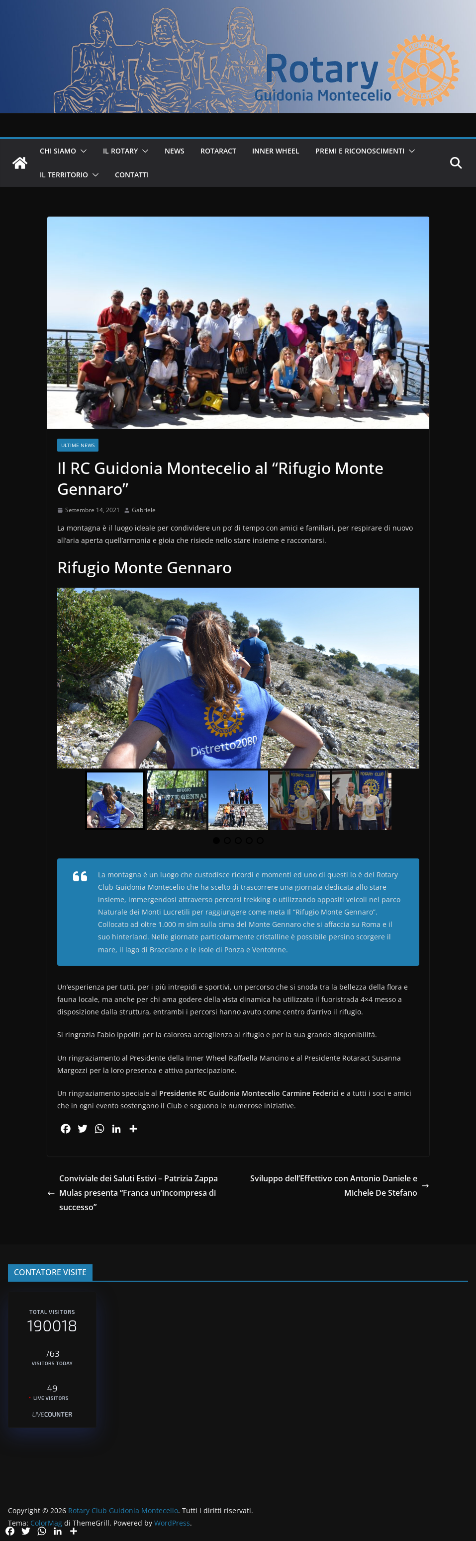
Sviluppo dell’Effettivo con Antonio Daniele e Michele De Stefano (339, 1185)
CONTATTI (132, 174)
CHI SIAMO (58, 150)
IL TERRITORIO (64, 174)
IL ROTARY (120, 150)
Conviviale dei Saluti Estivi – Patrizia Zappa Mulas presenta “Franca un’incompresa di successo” (132, 1193)
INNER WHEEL (275, 150)
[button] (81, 151)
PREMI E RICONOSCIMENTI (359, 150)
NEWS (175, 150)
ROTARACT (218, 150)
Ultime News (78, 445)
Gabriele (144, 510)
